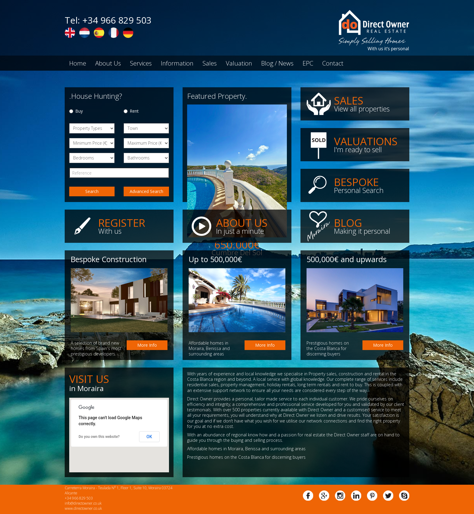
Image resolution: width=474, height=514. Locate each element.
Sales (210, 63)
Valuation (239, 63)
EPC (308, 63)
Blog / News (277, 63)
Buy (76, 111)
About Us (108, 63)
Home (77, 63)
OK (149, 436)
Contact (332, 63)
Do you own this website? (99, 437)
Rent (131, 111)
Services (141, 63)
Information (177, 63)
